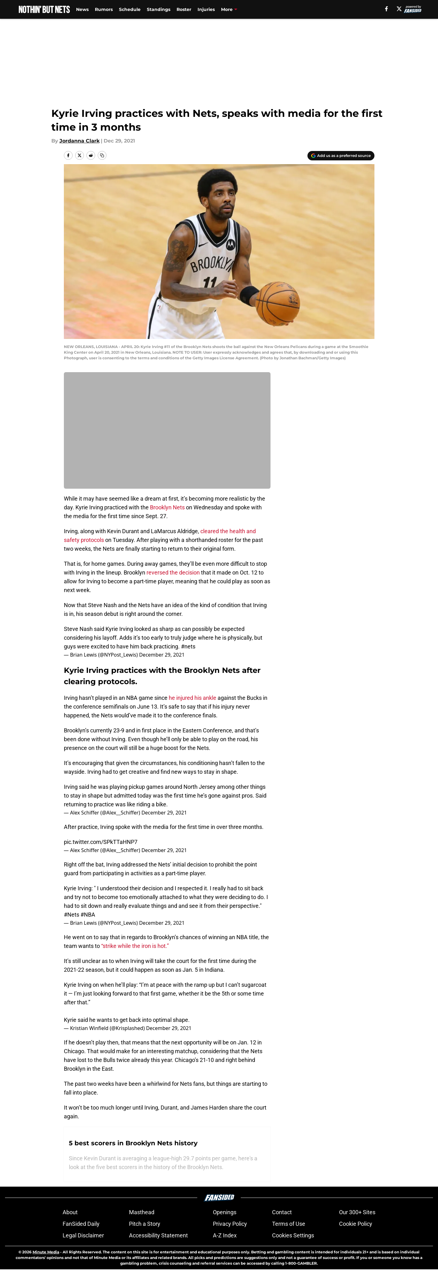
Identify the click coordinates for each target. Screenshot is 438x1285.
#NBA (87, 914)
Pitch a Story (144, 1239)
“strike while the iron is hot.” (135, 946)
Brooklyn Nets (167, 507)
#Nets (71, 914)
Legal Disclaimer (83, 1251)
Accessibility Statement (158, 1251)
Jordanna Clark (79, 141)
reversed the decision (173, 572)
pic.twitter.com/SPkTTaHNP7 (100, 842)
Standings (158, 9)
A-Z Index (225, 1251)
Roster (184, 9)
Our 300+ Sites (357, 1228)
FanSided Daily (81, 1239)
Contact (282, 1228)
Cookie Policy (355, 1239)
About (70, 1228)
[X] (399, 8)
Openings (224, 1228)
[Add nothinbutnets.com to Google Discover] (340, 155)
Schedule (130, 9)
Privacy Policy (230, 1239)
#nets (188, 646)
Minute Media (46, 1267)
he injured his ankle (192, 698)
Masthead (141, 1228)
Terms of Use (288, 1239)
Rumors (104, 9)
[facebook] (386, 8)
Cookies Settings (293, 1251)
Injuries (206, 9)
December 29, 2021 (161, 654)
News (82, 9)
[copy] (102, 155)
